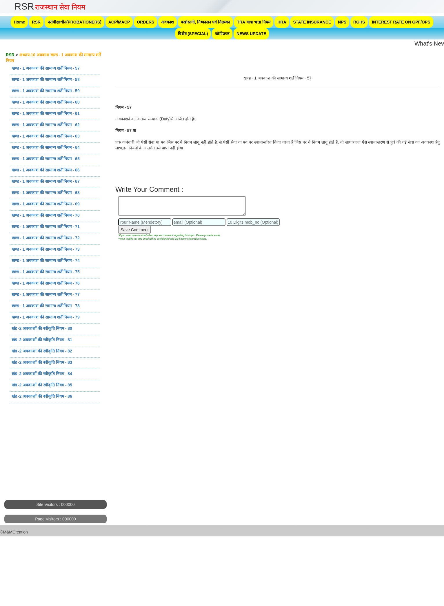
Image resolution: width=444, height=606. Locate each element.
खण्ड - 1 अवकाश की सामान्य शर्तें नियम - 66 (46, 170)
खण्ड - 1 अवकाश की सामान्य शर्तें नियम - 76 (46, 283)
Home (19, 22)
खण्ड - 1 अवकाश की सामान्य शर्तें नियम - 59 (46, 90)
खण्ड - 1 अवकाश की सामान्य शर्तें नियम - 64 (46, 147)
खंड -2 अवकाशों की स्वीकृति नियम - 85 (42, 385)
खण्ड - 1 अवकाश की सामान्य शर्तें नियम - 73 (46, 249)
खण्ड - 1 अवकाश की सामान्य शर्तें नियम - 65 (46, 158)
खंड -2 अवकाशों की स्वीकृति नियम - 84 (42, 373)
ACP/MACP (119, 22)
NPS (342, 22)
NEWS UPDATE (251, 33)
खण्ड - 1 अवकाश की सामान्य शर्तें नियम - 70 (46, 215)
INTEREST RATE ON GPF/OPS (401, 22)
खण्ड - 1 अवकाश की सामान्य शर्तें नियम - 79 (46, 317)
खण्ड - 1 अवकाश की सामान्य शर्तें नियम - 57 (46, 68)
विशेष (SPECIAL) (193, 33)
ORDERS (145, 22)
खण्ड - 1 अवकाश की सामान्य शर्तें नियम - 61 (46, 113)
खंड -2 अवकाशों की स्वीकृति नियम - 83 (42, 362)
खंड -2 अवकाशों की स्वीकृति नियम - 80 (42, 328)
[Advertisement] (54, 459)
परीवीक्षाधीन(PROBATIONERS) (74, 22)
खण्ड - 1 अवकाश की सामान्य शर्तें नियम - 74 (46, 260)
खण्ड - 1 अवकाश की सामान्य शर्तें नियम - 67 (46, 181)
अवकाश (167, 22)
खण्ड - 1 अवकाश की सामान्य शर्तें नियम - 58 (46, 79)
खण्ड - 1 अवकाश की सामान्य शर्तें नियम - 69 (46, 204)
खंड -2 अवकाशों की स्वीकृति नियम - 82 (42, 351)
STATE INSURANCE (312, 22)
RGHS (359, 22)
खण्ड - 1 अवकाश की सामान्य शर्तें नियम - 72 (46, 238)
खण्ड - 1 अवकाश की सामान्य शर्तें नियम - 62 (46, 124)
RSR (36, 22)
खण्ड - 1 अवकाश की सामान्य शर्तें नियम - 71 (46, 226)
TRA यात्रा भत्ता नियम (253, 22)
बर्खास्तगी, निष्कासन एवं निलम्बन (205, 22)
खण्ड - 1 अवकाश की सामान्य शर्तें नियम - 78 (46, 305)
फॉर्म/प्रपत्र (222, 33)
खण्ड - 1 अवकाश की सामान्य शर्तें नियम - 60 (46, 102)
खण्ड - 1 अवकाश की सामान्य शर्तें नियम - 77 (46, 294)
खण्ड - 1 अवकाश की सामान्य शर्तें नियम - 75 (46, 271)
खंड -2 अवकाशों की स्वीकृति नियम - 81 (42, 339)
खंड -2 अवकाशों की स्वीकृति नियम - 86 (42, 396)
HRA (281, 22)
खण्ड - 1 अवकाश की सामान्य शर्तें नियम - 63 (46, 136)
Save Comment (134, 229)
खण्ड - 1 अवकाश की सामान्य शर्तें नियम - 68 (46, 192)
